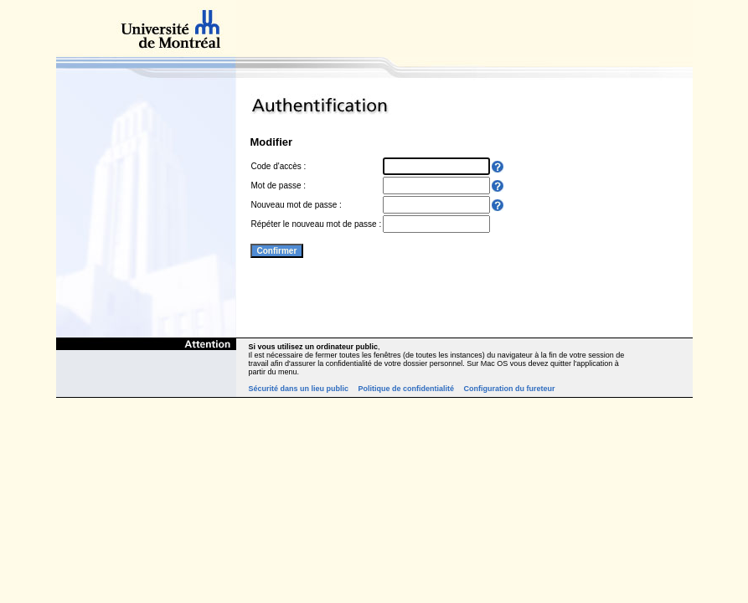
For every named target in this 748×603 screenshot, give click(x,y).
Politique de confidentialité (407, 388)
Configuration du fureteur (509, 388)
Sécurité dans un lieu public (299, 388)
